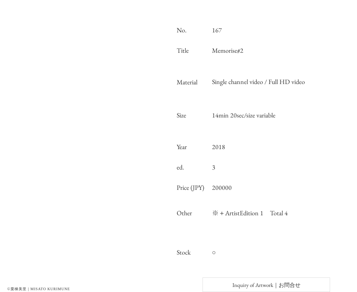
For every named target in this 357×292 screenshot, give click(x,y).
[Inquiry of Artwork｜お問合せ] (266, 284)
